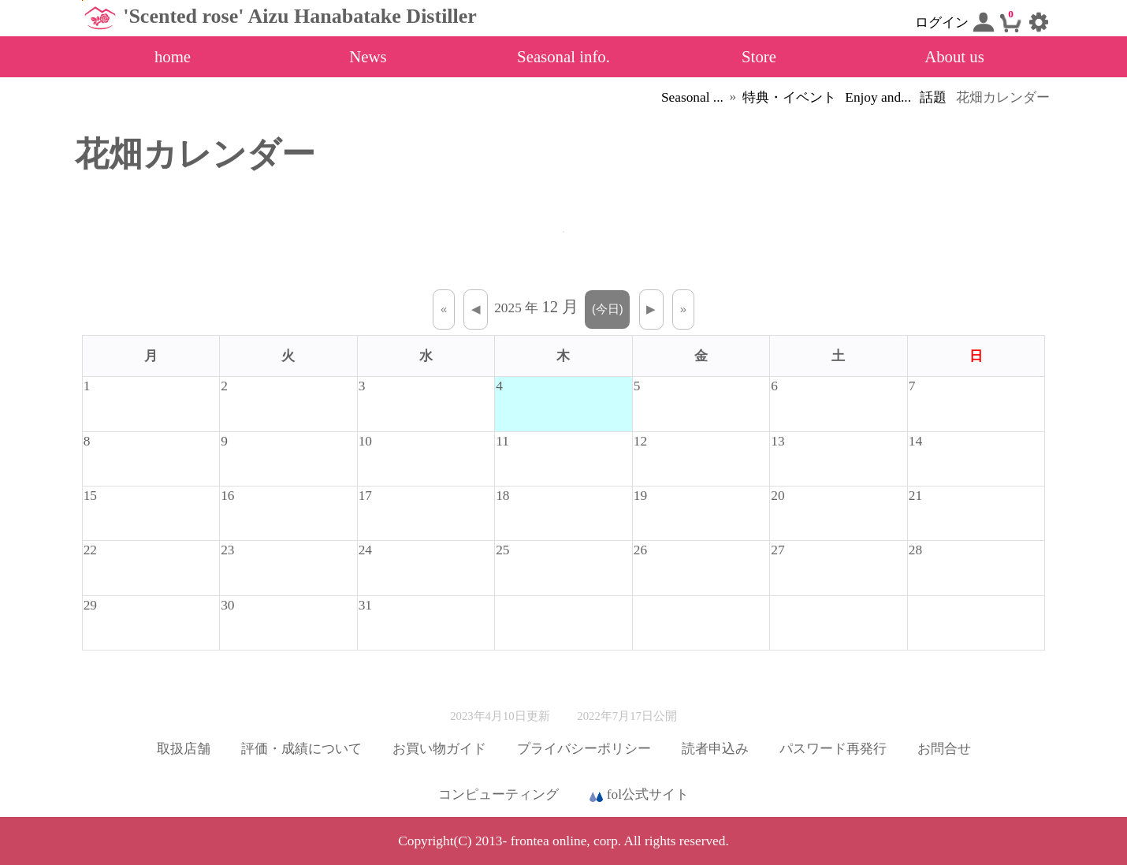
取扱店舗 (183, 748)
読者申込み (715, 748)
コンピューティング (498, 794)
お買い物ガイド (439, 748)
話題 (933, 97)
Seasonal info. (563, 56)
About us (954, 56)
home (172, 56)
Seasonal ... (692, 97)
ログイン (954, 22)
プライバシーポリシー (584, 748)
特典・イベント (789, 97)
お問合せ (944, 748)
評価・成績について (301, 748)
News (367, 56)
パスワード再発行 (833, 748)
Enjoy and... (878, 97)
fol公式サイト (639, 795)
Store (759, 56)
